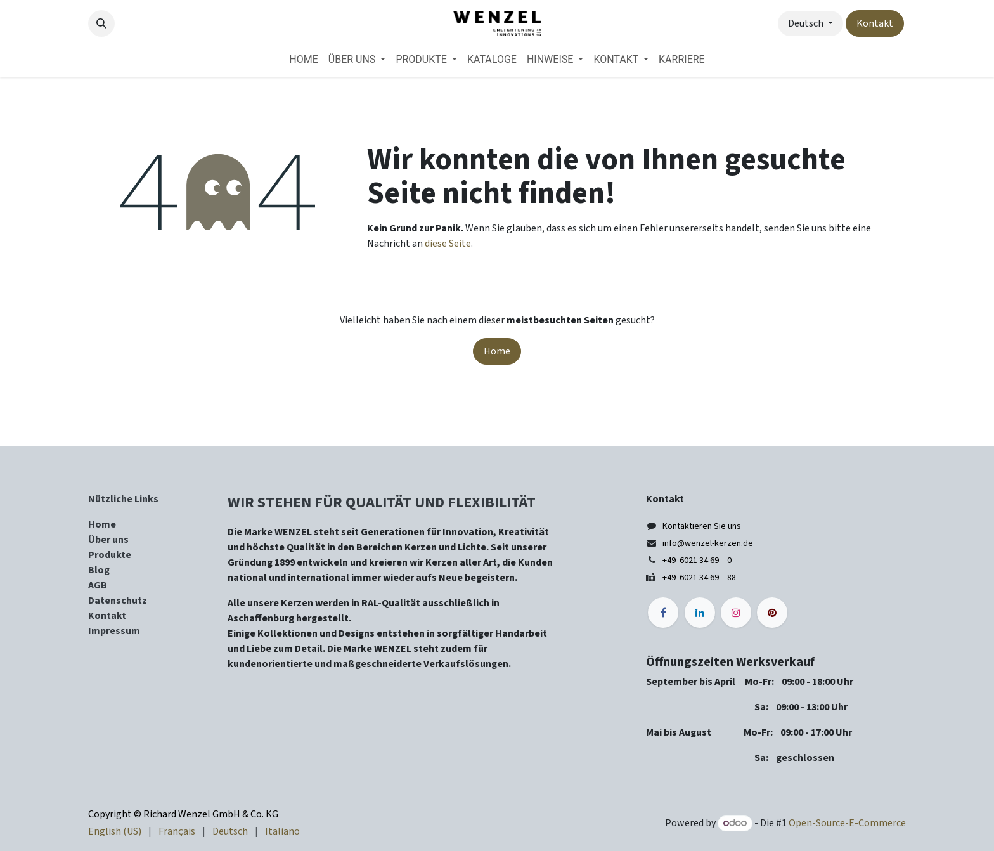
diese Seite (448, 243)
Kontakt (874, 23)
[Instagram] (736, 612)
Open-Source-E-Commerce (847, 823)
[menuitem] (303, 59)
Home (497, 351)
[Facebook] (663, 612)
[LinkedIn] (700, 612)
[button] (101, 23)
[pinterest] (772, 612)
